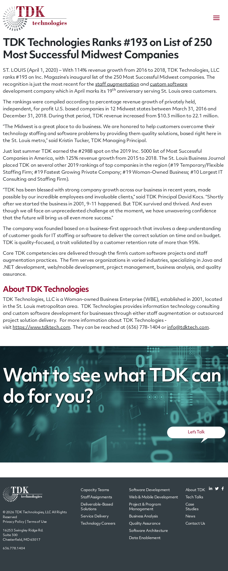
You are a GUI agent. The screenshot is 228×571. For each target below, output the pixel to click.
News (190, 516)
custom (159, 84)
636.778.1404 (14, 548)
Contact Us (195, 524)
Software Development (149, 490)
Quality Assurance (144, 524)
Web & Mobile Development (153, 497)
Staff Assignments (96, 497)
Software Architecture (148, 531)
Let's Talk (196, 432)
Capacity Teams (95, 490)
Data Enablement (144, 538)
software (178, 84)
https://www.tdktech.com (41, 327)
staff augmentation (117, 84)
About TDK (195, 490)
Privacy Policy (13, 521)
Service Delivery (95, 516)
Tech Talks (194, 497)
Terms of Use (37, 521)
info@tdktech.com (188, 327)
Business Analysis (143, 516)
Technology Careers (98, 524)
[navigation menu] (216, 18)
